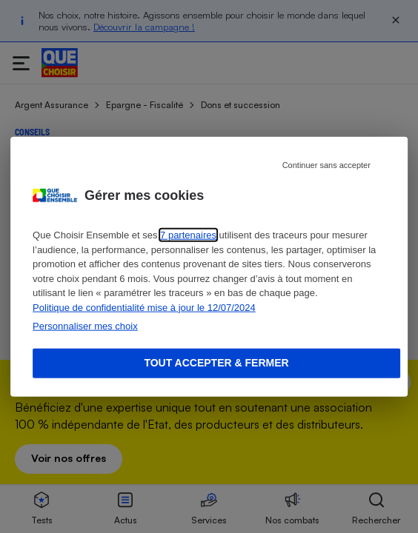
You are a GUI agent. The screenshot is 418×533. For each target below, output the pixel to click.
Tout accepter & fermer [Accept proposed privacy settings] (216, 363)
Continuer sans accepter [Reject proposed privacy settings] (326, 165)
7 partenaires (188, 235)
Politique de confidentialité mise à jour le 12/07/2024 (144, 306)
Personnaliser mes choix (85, 326)
